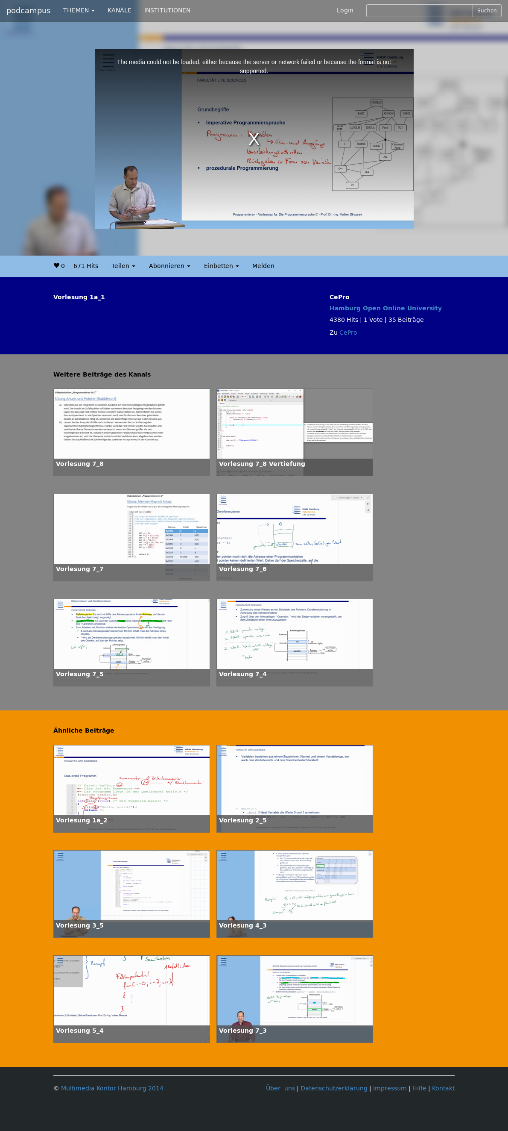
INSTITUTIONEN (167, 10)
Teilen (123, 266)
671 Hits (85, 266)
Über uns (280, 1088)
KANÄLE (119, 10)
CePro (348, 332)
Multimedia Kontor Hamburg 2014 (112, 1088)
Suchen (487, 11)
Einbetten (221, 266)
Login (345, 10)
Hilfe (419, 1088)
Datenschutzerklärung (334, 1088)
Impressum (390, 1088)
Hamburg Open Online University (386, 308)
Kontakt (443, 1088)
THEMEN (79, 10)
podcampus (28, 10)
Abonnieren (169, 266)
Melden (263, 266)
